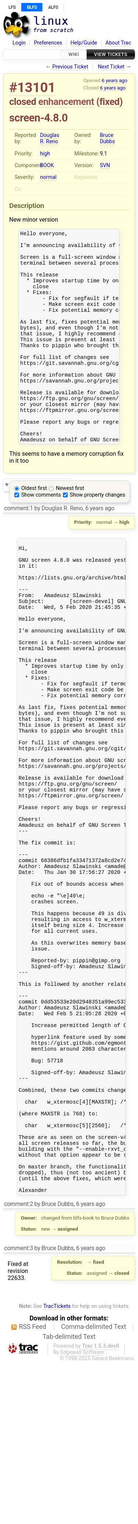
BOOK (47, 165)
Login (19, 43)
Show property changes (97, 535)
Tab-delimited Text (69, 1499)
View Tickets (110, 54)
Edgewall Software (82, 1514)
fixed (109, 101)
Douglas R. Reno (49, 138)
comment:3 (18, 1410)
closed (22, 101)
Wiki (73, 54)
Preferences (48, 43)
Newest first (70, 528)
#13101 (32, 87)
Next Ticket (111, 67)
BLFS (31, 7)
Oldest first (34, 528)
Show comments (41, 535)
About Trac (118, 43)
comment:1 (18, 547)
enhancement (66, 101)
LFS (11, 7)
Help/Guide (84, 43)
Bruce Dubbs (107, 138)
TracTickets (57, 1468)
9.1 (103, 154)
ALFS (53, 7)
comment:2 (18, 1366)
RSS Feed (32, 1489)
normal (48, 177)
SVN (105, 165)
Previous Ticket (70, 67)
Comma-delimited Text (93, 1489)
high (45, 154)
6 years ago (114, 80)
